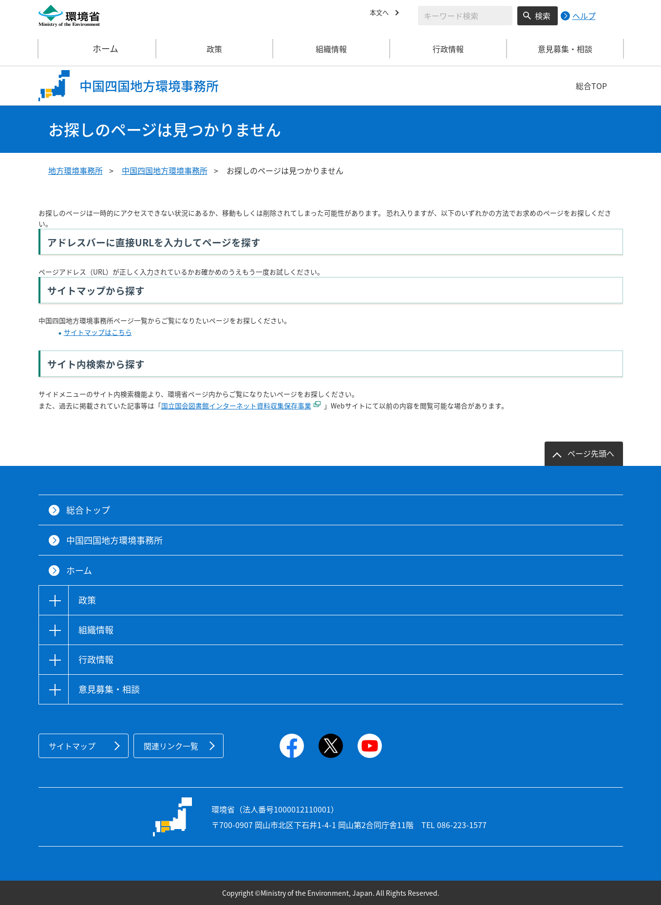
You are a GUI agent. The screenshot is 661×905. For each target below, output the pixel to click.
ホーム (97, 49)
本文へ (381, 14)
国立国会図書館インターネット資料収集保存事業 (236, 405)
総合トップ (88, 510)
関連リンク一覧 (171, 746)
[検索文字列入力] (465, 15)
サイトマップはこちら (98, 332)
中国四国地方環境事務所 (165, 170)
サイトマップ (72, 746)
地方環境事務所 (75, 170)
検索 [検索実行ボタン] (542, 15)
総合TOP (591, 86)
